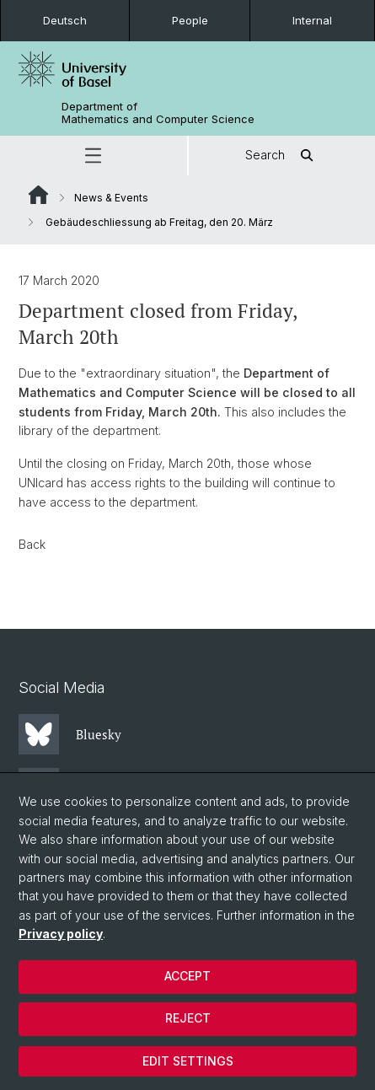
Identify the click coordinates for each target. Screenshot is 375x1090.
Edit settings (187, 1061)
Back (32, 544)
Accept (187, 976)
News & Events (111, 197)
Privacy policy (61, 933)
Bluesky (70, 734)
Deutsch (65, 20)
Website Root (38, 194)
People (190, 20)
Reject (188, 1018)
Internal (312, 20)
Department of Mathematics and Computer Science (158, 113)
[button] (93, 155)
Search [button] (282, 155)
